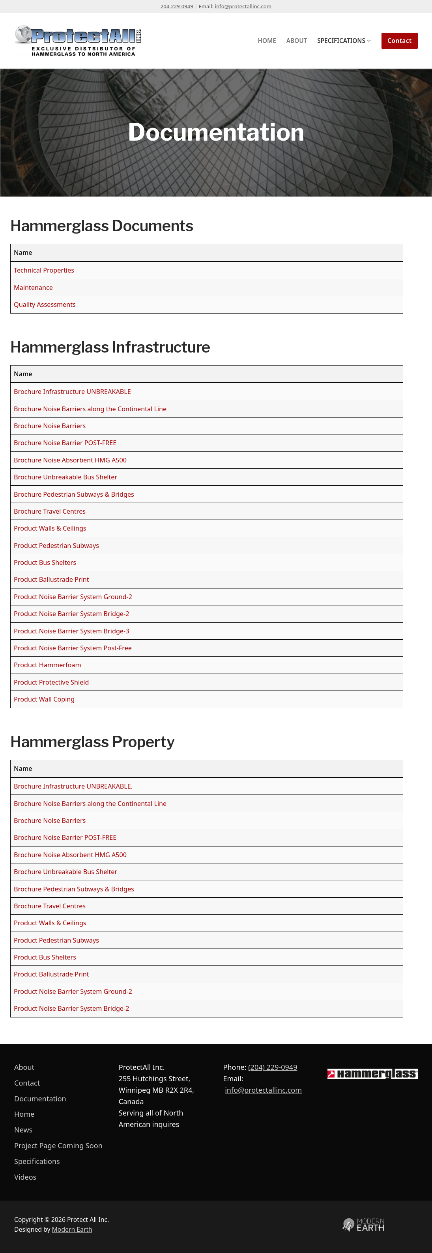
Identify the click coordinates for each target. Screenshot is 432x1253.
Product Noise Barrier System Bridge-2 (71, 613)
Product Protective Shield (51, 682)
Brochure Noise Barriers (50, 425)
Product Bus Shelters (45, 562)
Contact (399, 41)
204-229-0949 (177, 6)
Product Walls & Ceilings (50, 528)
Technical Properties (44, 270)
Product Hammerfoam (47, 665)
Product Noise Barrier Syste (55, 1008)
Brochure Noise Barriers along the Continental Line (90, 409)
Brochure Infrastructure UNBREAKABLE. (73, 786)
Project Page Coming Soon (58, 1145)
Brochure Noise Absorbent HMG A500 (70, 460)
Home (24, 1114)
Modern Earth (72, 1229)
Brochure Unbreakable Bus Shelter (65, 477)
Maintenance (33, 287)
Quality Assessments (45, 304)
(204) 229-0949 (272, 1067)
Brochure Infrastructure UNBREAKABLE (72, 391)
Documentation (40, 1098)
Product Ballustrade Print (51, 579)
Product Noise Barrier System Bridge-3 (71, 631)
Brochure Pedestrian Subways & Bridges (74, 494)
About (24, 1067)
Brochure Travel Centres (50, 511)
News (23, 1129)
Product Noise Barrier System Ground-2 (73, 596)
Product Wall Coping (44, 699)
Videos (25, 1177)
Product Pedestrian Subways (56, 545)
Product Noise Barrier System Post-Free (73, 648)
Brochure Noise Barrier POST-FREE (65, 442)
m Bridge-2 (112, 1008)
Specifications (37, 1161)
